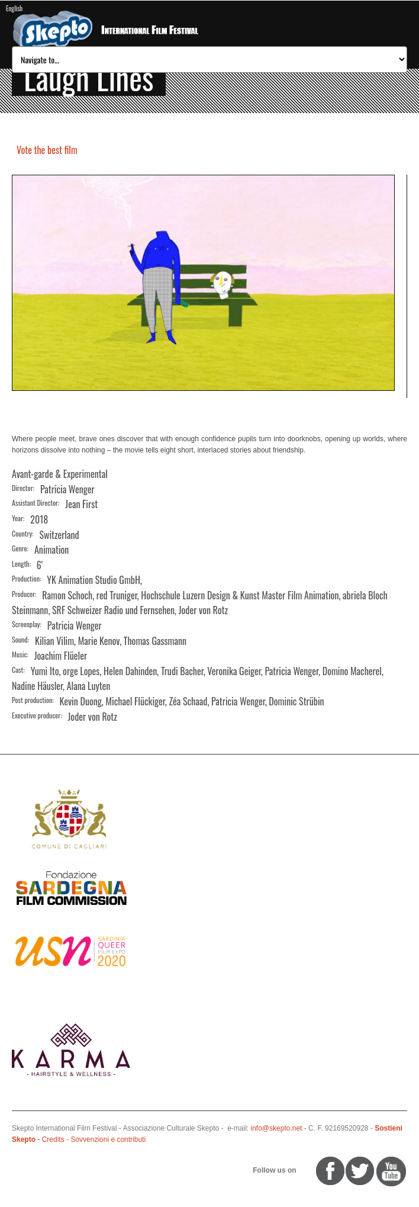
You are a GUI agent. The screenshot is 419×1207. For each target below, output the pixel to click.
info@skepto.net (276, 1128)
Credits (53, 1139)
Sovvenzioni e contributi (108, 1139)
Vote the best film (47, 150)
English (14, 8)
